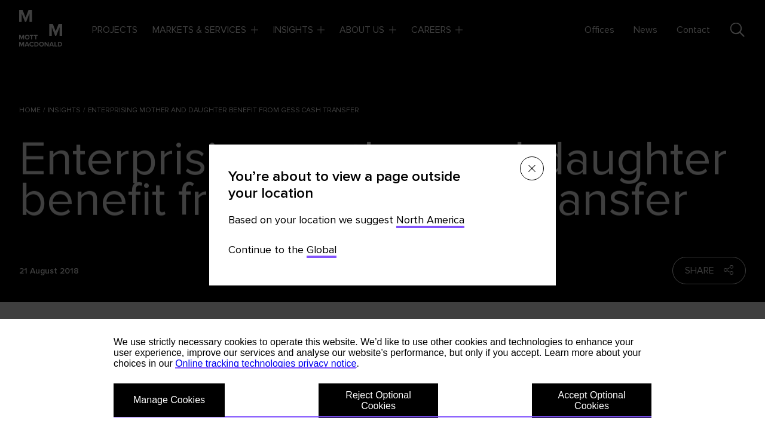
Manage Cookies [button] (169, 400)
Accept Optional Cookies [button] (592, 400)
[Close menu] (532, 168)
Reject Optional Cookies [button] (378, 400)
